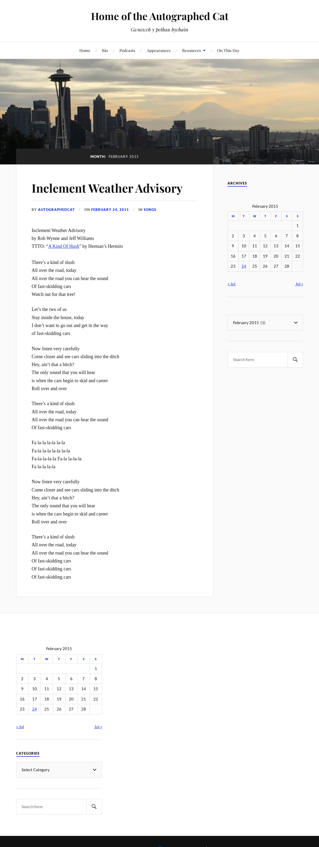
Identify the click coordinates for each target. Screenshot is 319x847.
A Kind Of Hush (63, 246)
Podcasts (127, 50)
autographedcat (56, 209)
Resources (191, 50)
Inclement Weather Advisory (107, 188)
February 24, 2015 (110, 209)
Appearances (159, 50)
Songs (150, 209)
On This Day (228, 50)
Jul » (299, 283)
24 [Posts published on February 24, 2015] (243, 266)
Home (84, 50)
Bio (105, 50)
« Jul (231, 283)
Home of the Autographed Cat (159, 16)
